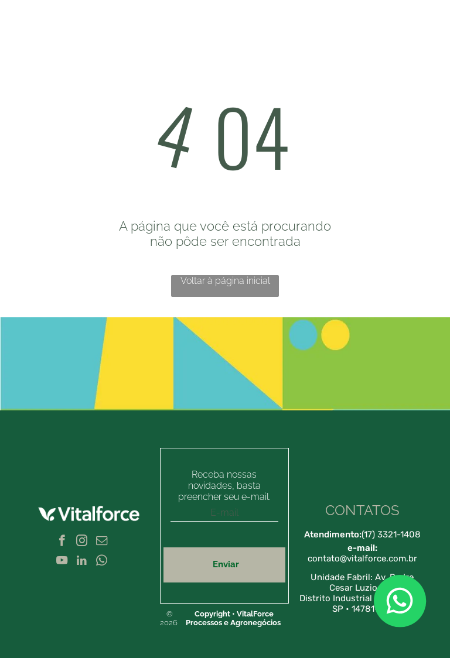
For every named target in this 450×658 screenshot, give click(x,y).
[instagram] (81, 542)
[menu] (424, 57)
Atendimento (331, 534)
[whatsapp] (101, 562)
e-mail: (362, 548)
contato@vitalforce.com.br (362, 558)
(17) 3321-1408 (391, 534)
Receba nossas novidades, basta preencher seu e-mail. (224, 485)
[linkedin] (81, 562)
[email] (101, 542)
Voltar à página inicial (225, 280)
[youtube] (61, 562)
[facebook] (61, 542)
